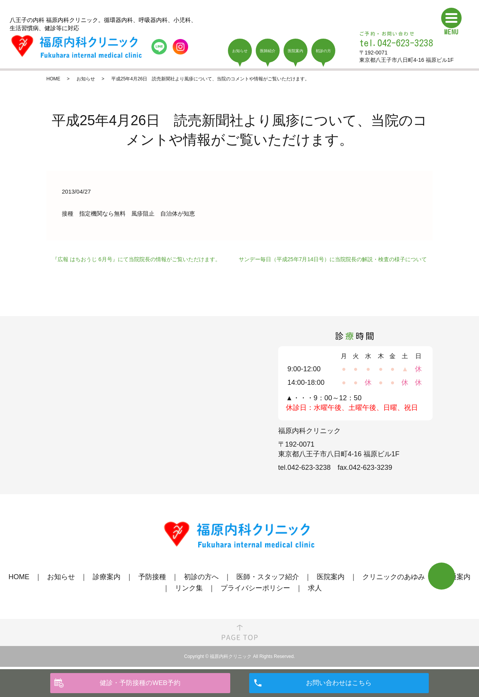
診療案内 (107, 577)
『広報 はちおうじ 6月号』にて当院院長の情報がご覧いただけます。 (136, 259)
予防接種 (152, 577)
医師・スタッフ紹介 (267, 577)
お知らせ (85, 79)
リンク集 (189, 588)
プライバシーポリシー (255, 588)
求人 (315, 588)
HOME (53, 79)
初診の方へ (201, 577)
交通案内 (457, 577)
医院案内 (331, 577)
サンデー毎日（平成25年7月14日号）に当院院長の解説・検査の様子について (333, 259)
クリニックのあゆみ (393, 577)
